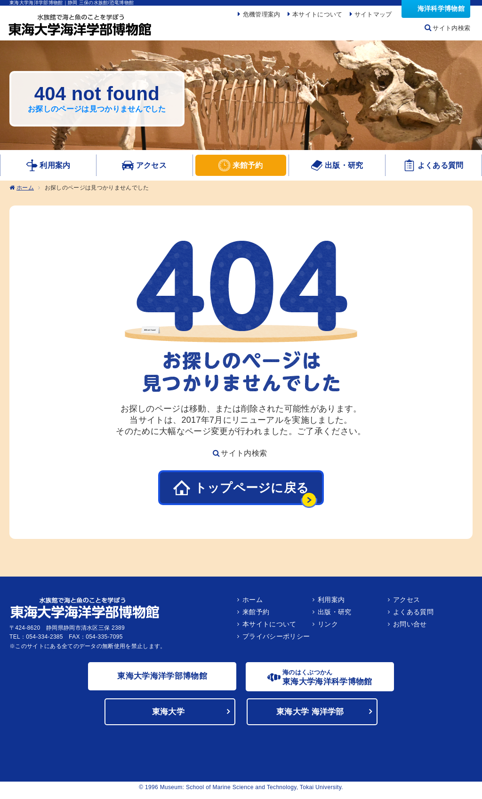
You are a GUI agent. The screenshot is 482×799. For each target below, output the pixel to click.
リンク (328, 627)
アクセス (406, 602)
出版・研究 (335, 614)
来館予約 (255, 614)
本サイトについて (269, 627)
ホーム (25, 191)
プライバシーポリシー (276, 639)
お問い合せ (410, 627)
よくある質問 (413, 614)
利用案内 (331, 602)
